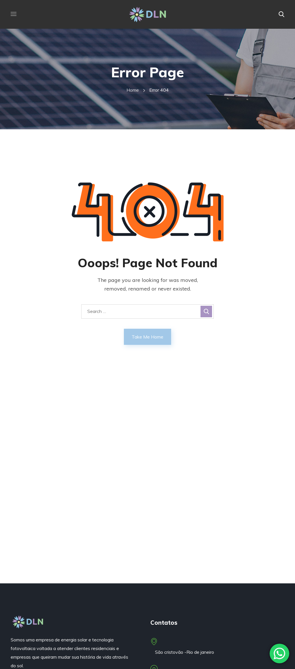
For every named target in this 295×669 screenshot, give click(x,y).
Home (132, 90)
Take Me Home (147, 337)
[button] (281, 14)
